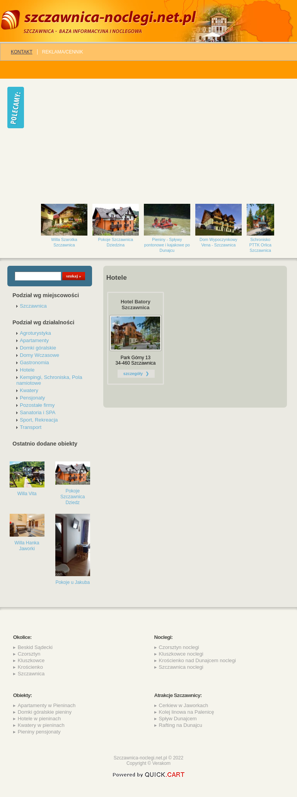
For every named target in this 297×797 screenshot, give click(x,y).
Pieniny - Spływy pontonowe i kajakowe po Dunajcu (167, 245)
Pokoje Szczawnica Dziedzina (115, 242)
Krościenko (30, 667)
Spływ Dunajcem (178, 718)
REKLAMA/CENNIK (62, 52)
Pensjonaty (32, 398)
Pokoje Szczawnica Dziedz (72, 496)
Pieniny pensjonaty (39, 732)
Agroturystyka (35, 333)
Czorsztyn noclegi (179, 647)
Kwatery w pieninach (41, 725)
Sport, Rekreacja (39, 420)
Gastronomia (34, 362)
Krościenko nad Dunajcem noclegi (197, 660)
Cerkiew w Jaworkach (183, 705)
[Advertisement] (164, 137)
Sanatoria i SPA (37, 412)
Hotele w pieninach (39, 718)
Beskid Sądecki (35, 647)
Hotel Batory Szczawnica (135, 304)
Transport (30, 427)
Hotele (27, 370)
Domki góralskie (38, 348)
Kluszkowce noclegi (181, 654)
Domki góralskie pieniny (45, 712)
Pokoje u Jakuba (72, 582)
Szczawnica (33, 306)
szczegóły (133, 373)
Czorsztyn (29, 654)
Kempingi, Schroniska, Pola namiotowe (49, 380)
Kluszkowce (31, 660)
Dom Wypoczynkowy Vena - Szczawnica (218, 242)
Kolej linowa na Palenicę (186, 712)
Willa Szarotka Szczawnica (64, 242)
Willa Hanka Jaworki (27, 545)
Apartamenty (34, 340)
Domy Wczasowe (39, 355)
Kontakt (21, 52)
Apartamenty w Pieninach (47, 705)
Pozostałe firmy (37, 405)
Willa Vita (27, 493)
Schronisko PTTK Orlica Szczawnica (260, 245)
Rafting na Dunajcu (180, 725)
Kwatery (29, 390)
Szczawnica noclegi (181, 667)
